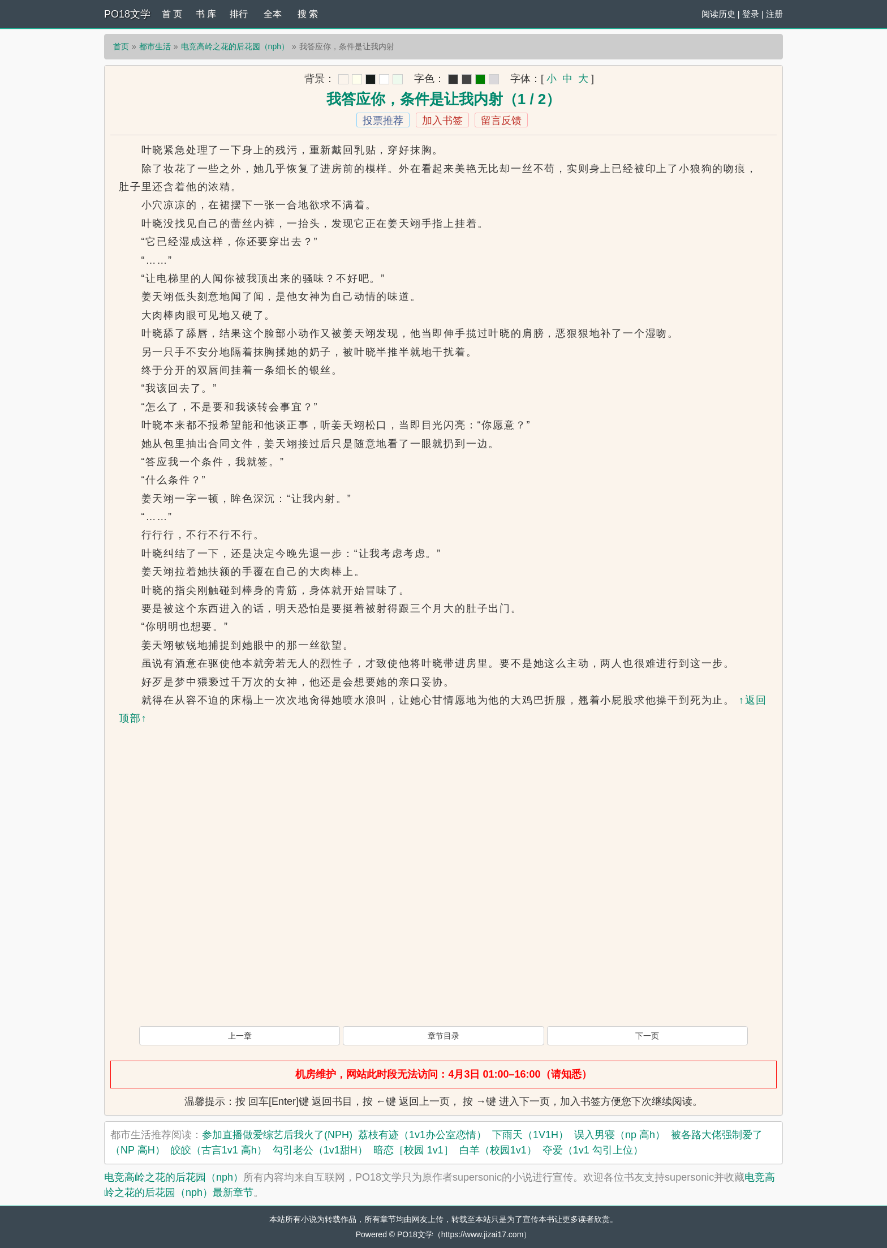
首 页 (172, 14)
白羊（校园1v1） (498, 1150)
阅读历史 (718, 14)
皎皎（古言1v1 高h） (219, 1150)
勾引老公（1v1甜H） (320, 1150)
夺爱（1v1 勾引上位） (592, 1150)
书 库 (206, 14)
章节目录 (443, 1035)
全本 (273, 14)
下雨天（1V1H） (530, 1134)
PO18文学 (127, 14)
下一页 (647, 1035)
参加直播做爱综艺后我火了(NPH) (277, 1134)
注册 (774, 14)
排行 (239, 14)
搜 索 (308, 14)
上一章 (240, 1035)
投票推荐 (383, 120)
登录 (750, 14)
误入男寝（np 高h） (619, 1134)
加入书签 (442, 120)
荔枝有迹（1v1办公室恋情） (422, 1134)
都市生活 (155, 46)
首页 (121, 46)
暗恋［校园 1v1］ (413, 1150)
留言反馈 (501, 120)
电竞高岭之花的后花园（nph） (235, 46)
